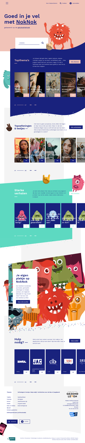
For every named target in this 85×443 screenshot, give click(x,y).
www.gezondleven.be (72, 403)
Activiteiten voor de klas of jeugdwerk (49, 392)
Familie (8, 403)
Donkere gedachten (12, 410)
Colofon (22, 438)
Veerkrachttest (21, 397)
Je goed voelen (22, 403)
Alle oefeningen (76, 127)
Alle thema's (75, 61)
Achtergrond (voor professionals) (16, 412)
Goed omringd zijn (22, 405)
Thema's (9, 392)
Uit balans (20, 399)
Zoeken (12, 421)
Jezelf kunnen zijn (22, 401)
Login (24, 421)
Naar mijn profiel (23, 302)
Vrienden (9, 399)
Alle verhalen (75, 193)
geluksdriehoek (24, 28)
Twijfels (9, 397)
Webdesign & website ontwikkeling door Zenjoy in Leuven (45, 438)
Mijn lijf (8, 407)
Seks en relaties (11, 405)
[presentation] (30, 105)
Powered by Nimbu (65, 438)
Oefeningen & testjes (24, 392)
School (8, 401)
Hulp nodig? (75, 340)
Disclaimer (27, 438)
